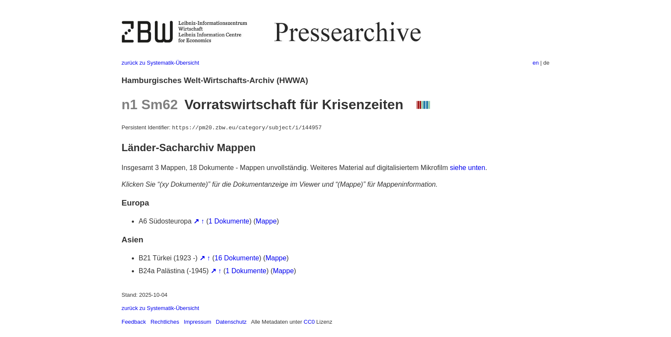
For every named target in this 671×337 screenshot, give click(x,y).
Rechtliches (165, 322)
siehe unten (467, 167)
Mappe (266, 221)
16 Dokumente (236, 258)
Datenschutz (231, 322)
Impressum (197, 322)
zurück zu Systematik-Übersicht (160, 63)
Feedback (134, 322)
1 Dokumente (228, 221)
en (536, 63)
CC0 (309, 322)
